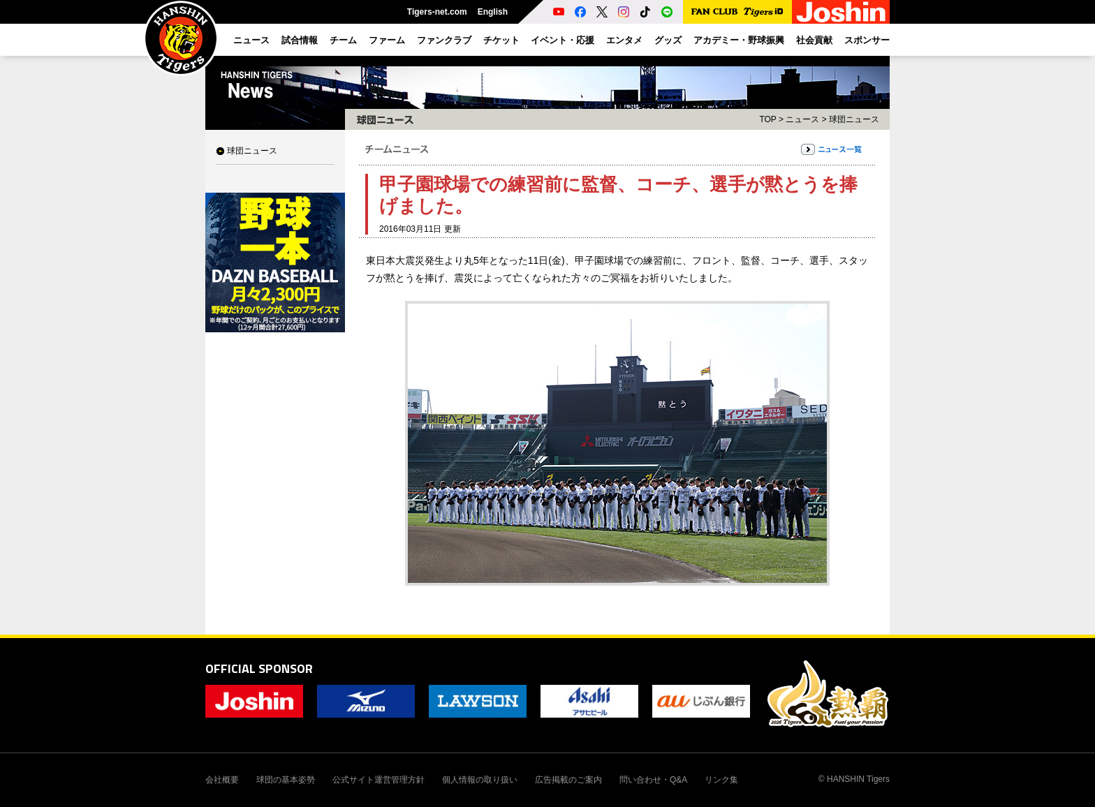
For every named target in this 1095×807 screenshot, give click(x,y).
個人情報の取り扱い (479, 780)
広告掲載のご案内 (568, 780)
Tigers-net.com (437, 12)
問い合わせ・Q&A (653, 780)
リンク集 (721, 780)
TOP (767, 119)
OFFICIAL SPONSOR (259, 668)
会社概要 (222, 780)
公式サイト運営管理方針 (378, 780)
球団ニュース (252, 151)
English (493, 12)
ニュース (802, 119)
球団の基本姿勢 (285, 780)
